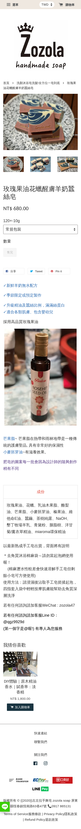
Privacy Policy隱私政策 (60, 814)
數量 (7, 241)
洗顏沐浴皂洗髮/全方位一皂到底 (38, 83)
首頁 (6, 83)
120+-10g (11, 221)
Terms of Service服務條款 (22, 814)
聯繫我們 (40, 742)
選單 (12, 4)
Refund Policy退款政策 (41, 819)
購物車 (67, 4)
